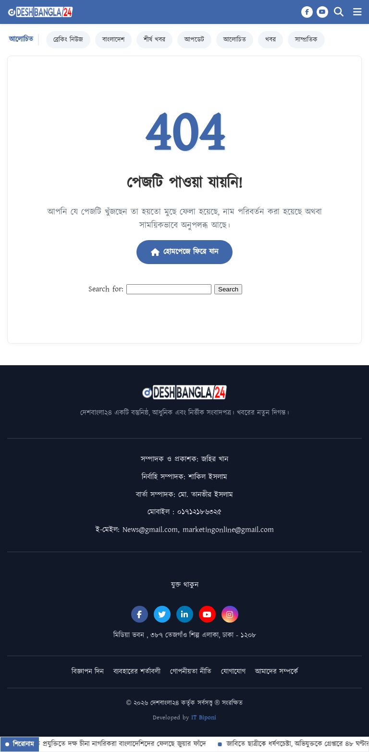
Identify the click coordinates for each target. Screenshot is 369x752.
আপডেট (194, 40)
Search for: (105, 289)
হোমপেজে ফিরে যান (184, 251)
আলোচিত (234, 40)
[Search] (339, 12)
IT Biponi (203, 717)
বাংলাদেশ (113, 40)
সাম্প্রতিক (306, 40)
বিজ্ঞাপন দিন (88, 672)
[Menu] (357, 12)
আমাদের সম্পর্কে (276, 672)
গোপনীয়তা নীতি (190, 672)
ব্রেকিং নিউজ (68, 40)
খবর (270, 40)
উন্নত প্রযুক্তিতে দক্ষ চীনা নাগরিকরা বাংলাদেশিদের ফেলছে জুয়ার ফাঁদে (115, 744)
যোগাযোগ (233, 672)
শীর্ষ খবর (154, 40)
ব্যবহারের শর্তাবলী (136, 672)
